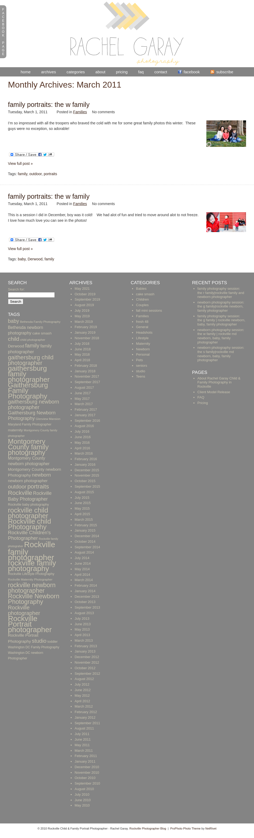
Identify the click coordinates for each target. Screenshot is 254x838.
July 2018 (82, 344)
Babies (141, 289)
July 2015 (82, 498)
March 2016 (84, 453)
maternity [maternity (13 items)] (15, 430)
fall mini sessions (149, 310)
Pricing (122, 72)
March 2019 (84, 322)
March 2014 (84, 580)
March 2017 (84, 404)
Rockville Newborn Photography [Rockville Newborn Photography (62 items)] (33, 599)
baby (21, 259)
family (22, 174)
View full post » (20, 163)
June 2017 (83, 393)
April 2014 (82, 575)
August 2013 (84, 613)
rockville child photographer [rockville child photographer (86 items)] (28, 512)
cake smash (145, 294)
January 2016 (85, 464)
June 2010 (83, 800)
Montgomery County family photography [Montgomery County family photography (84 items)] (28, 447)
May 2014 (82, 569)
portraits (50, 174)
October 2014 (85, 541)
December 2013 (87, 597)
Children (142, 299)
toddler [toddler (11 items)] (52, 642)
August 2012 (84, 679)
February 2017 (86, 409)
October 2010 (85, 778)
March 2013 (84, 640)
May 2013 (82, 629)
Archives (48, 72)
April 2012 (82, 701)
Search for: (16, 289)
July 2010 (82, 794)
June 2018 (83, 349)
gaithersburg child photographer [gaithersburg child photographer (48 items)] (30, 360)
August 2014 (84, 552)
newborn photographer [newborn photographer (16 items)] (28, 481)
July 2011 (82, 734)
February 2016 (86, 459)
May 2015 (82, 508)
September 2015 (87, 486)
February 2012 (86, 712)
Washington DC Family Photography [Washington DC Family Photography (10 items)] (33, 647)
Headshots (144, 332)
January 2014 (85, 591)
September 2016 (87, 421)
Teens (140, 376)
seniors (141, 366)
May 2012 (82, 695)
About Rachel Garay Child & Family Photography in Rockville (219, 382)
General (142, 327)
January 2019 (85, 332)
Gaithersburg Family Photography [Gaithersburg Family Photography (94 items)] (28, 390)
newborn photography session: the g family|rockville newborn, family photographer (220, 306)
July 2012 (82, 684)
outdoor (35, 174)
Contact (160, 72)
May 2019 (82, 316)
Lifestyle (142, 338)
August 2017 (84, 387)
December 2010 (87, 767)
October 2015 (85, 481)
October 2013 (85, 602)
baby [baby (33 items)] (13, 321)
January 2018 (85, 371)
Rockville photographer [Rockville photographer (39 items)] (24, 610)
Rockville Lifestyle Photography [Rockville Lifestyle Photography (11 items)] (31, 574)
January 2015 (85, 530)
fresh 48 (142, 322)
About (101, 72)
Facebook (192, 72)
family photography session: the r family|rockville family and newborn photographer (220, 293)
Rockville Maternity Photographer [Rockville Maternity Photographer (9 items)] (30, 579)
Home (26, 72)
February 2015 (86, 525)
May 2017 (82, 399)
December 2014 (87, 536)
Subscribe (224, 72)
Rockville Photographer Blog (147, 828)
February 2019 (86, 327)
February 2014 (86, 585)
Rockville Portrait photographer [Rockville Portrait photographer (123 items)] (30, 624)
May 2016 (82, 443)
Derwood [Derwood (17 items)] (16, 346)
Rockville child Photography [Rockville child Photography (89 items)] (29, 524)
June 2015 (83, 503)
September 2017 (87, 382)
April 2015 (82, 514)
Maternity (143, 344)
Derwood (35, 259)
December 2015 (87, 470)
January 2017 (85, 415)
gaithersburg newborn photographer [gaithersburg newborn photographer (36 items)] (33, 404)
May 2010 (82, 805)
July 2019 (82, 310)
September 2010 (87, 783)
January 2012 (85, 717)
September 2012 (87, 674)
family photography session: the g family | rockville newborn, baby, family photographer (221, 320)
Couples (142, 305)
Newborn (143, 349)
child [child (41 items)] (13, 339)
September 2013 (87, 607)
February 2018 (86, 366)
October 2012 (85, 668)
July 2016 (82, 431)
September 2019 (87, 299)
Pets (139, 360)
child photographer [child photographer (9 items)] (32, 339)
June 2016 (83, 437)
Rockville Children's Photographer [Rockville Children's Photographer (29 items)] (29, 535)
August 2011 (84, 728)
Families (80, 112)
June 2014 (83, 563)
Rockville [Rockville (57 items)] (20, 492)
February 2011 (86, 756)
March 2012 (84, 706)
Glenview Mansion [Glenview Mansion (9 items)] (48, 418)
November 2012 (87, 662)
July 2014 (82, 558)
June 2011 (83, 739)
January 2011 (85, 761)
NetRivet (210, 828)
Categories (75, 72)
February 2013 (86, 646)
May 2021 (82, 289)
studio (140, 371)
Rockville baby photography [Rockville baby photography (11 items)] (28, 504)
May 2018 (82, 354)
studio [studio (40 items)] (39, 641)
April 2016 (82, 448)
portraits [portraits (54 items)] (38, 486)
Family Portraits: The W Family (48, 104)
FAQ (141, 72)
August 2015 (84, 492)
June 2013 (83, 624)
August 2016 (84, 426)
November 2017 (87, 376)
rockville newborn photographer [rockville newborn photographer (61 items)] (32, 588)
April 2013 (82, 635)
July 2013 (82, 618)
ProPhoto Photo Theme (185, 828)
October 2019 (85, 294)
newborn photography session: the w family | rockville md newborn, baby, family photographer (220, 336)
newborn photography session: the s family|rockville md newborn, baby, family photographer (220, 354)
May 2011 (82, 745)
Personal (142, 354)
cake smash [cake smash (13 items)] (42, 333)
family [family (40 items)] (32, 345)
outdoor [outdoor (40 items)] (17, 486)
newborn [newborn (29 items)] (41, 475)
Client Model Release (213, 392)
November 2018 (87, 338)
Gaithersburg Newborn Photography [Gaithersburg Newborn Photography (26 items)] (32, 415)
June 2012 (83, 690)
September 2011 (87, 723)
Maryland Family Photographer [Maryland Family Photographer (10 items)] (29, 424)
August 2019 (84, 305)
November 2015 (87, 475)
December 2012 (87, 657)
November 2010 (87, 772)
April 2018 (82, 360)
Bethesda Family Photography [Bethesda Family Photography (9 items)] (40, 321)
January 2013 (85, 651)
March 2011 (84, 751)
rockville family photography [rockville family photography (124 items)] (32, 566)
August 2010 (84, 789)
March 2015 (84, 520)
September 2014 (87, 547)
